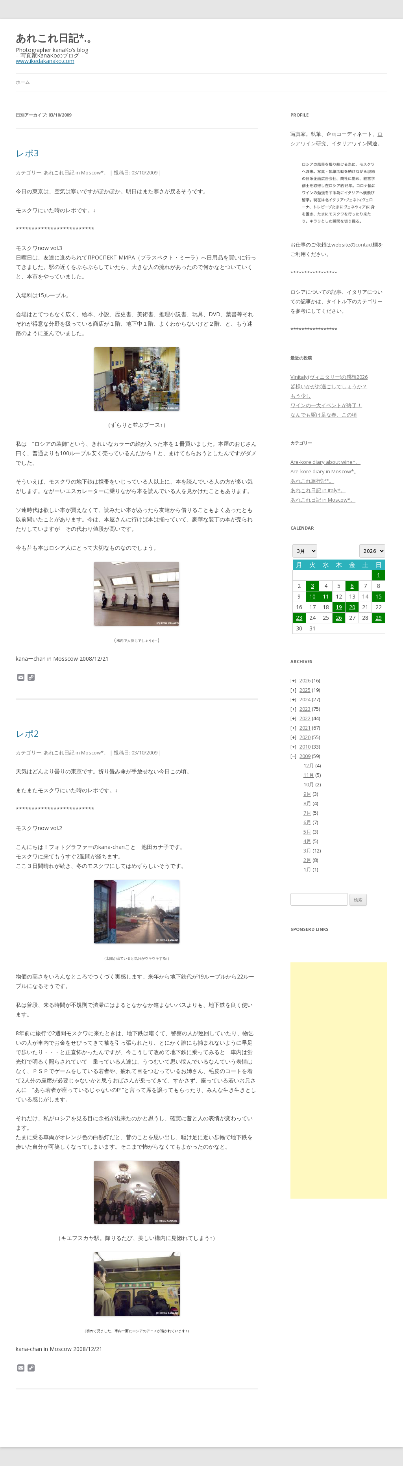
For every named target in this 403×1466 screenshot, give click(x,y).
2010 (305, 746)
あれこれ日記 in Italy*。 (318, 490)
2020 (305, 737)
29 (378, 617)
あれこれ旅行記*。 (312, 480)
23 (299, 617)
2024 (305, 699)
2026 (305, 680)
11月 (308, 774)
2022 (305, 718)
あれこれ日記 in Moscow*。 (76, 172)
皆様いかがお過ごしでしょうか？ (328, 386)
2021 (305, 727)
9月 (307, 793)
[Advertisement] (338, 1080)
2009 (305, 756)
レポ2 (27, 733)
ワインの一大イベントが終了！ (326, 405)
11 (326, 596)
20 (352, 607)
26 (339, 617)
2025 (305, 689)
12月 (308, 765)
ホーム (23, 82)
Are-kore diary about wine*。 (325, 461)
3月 (307, 850)
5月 (307, 831)
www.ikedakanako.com (45, 61)
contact (364, 244)
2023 (305, 708)
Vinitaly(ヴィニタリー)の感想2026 (329, 376)
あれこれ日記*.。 (56, 38)
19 (339, 607)
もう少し (300, 395)
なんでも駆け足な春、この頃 (323, 414)
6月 (307, 822)
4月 (307, 841)
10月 (308, 784)
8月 (307, 803)
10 (312, 596)
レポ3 (27, 153)
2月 (307, 860)
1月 (307, 869)
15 (378, 596)
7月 (307, 812)
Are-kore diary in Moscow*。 (324, 471)
